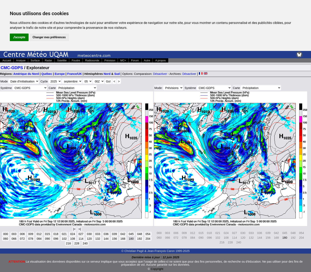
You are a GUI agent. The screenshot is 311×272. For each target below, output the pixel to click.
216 (68, 243)
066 (13, 238)
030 (89, 234)
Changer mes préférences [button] (49, 37)
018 (55, 234)
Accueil (6, 60)
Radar (48, 60)
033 (97, 234)
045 (131, 234)
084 (39, 238)
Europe (60, 73)
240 (85, 243)
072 (22, 238)
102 (64, 238)
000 (5, 234)
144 (106, 238)
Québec (46, 73)
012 (39, 234)
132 (97, 238)
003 (13, 234)
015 (47, 234)
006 (22, 234)
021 (64, 234)
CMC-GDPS (12, 67)
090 (47, 238)
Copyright (157, 269)
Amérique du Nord (26, 73)
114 (80, 238)
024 (72, 234)
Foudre (76, 60)
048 (139, 234)
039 (114, 234)
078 (30, 238)
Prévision (109, 60)
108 (72, 238)
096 (55, 238)
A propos (160, 60)
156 (114, 238)
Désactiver (160, 73)
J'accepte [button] (19, 37)
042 (122, 234)
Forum (135, 60)
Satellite (62, 60)
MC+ (123, 60)
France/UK (74, 73)
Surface (35, 60)
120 (89, 238)
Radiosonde (92, 60)
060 (5, 238)
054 (147, 234)
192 (139, 238)
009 (30, 234)
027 (80, 234)
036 (106, 234)
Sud (117, 73)
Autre (147, 60)
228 (76, 243)
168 (122, 238)
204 (147, 238)
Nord (107, 73)
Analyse (21, 60)
